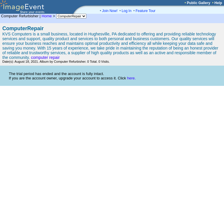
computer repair (45, 57)
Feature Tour (145, 11)
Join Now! (110, 11)
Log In (126, 11)
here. (131, 78)
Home (47, 16)
